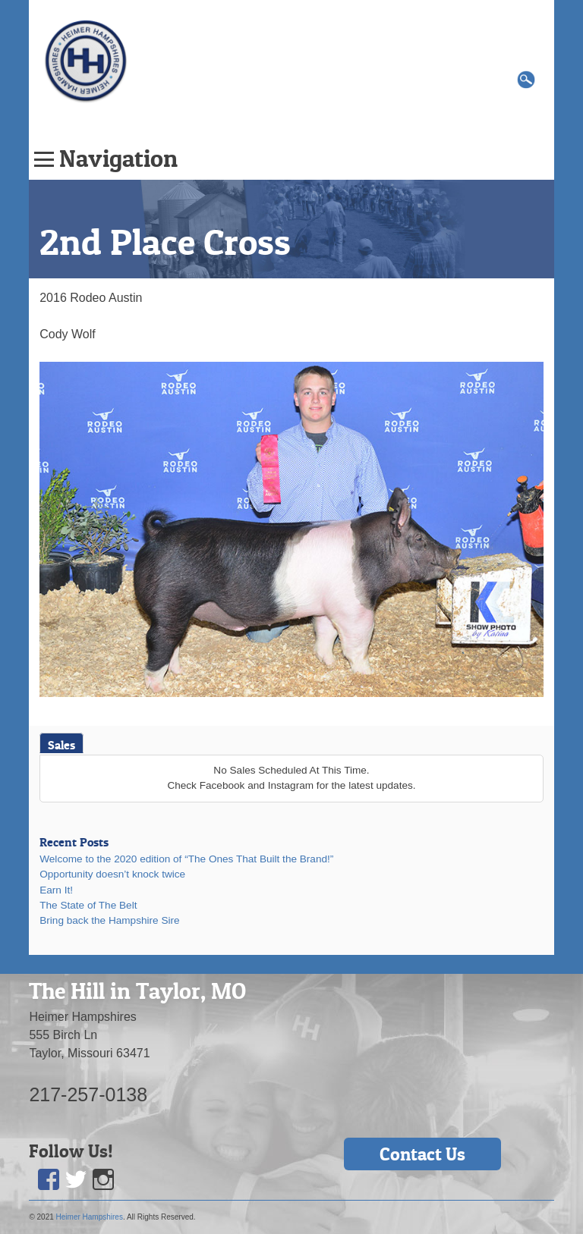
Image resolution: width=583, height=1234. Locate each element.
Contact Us (422, 1154)
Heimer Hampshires (89, 1217)
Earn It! (56, 890)
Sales (61, 744)
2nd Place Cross (165, 242)
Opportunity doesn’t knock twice (112, 874)
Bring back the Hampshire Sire (109, 920)
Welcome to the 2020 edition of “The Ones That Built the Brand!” (186, 859)
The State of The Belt (88, 905)
